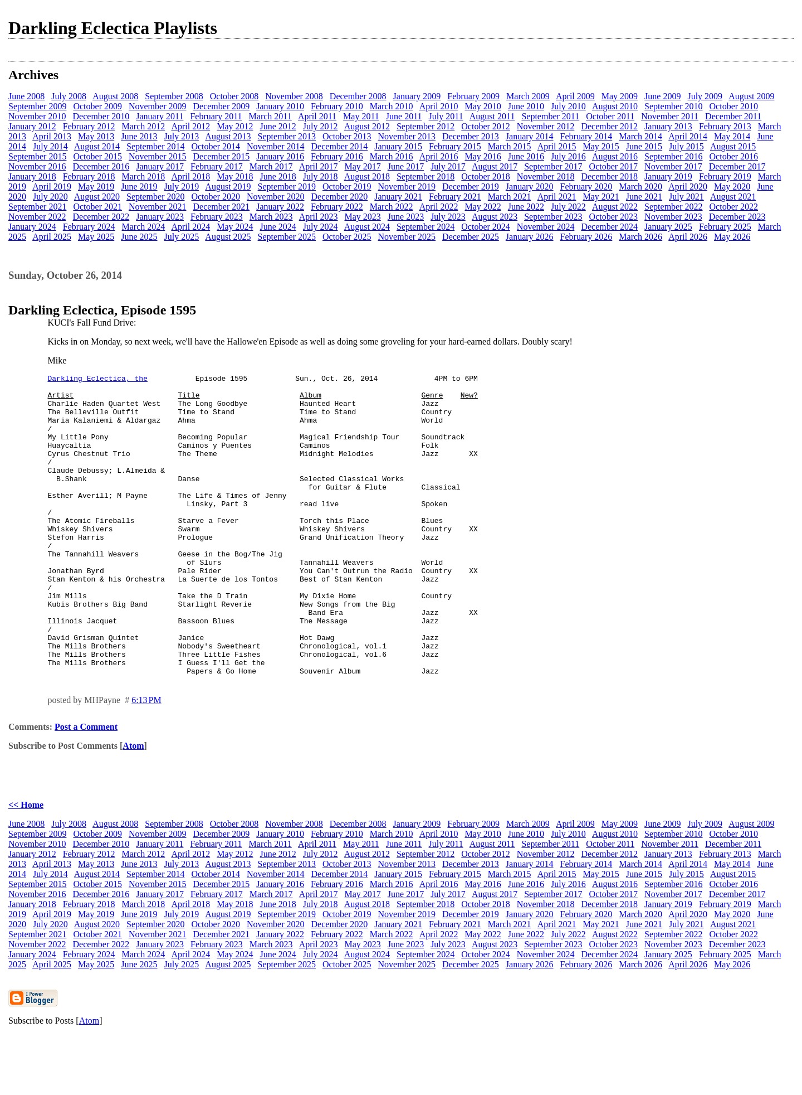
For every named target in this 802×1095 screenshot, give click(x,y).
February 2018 (89, 176)
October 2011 (610, 116)
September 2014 (155, 146)
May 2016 (482, 156)
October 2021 (97, 206)
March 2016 (391, 156)
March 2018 (143, 176)
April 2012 (190, 126)
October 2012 (485, 126)
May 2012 (235, 126)
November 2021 (158, 206)
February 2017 (216, 166)
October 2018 (485, 176)
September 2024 (425, 226)
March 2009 (528, 96)
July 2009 (704, 96)
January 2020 (530, 186)
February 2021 (455, 196)
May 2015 (601, 146)
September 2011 (550, 116)
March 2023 (271, 216)
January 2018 (32, 176)
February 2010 (337, 106)
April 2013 (51, 136)
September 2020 (155, 196)
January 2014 (530, 136)
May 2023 (362, 216)
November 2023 (673, 216)
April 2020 (687, 186)
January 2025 (668, 226)
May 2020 (732, 186)
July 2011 (446, 116)
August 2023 (494, 216)
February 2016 (337, 156)
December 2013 (470, 136)
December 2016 (101, 166)
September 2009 (37, 106)
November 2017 (673, 166)
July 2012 (320, 126)
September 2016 (673, 156)
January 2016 (280, 156)
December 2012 (609, 126)
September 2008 (174, 96)
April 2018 (190, 176)
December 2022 (101, 216)
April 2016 (438, 156)
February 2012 (89, 126)
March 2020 (640, 186)
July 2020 (50, 196)
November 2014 (276, 146)
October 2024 (485, 226)
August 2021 (733, 196)
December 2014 (339, 146)
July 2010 (568, 106)
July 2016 (568, 156)
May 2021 (601, 196)
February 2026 (586, 236)
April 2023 (318, 216)
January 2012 (32, 126)
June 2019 (139, 186)
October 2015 (97, 156)
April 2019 (51, 186)
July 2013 (181, 136)
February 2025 (725, 226)
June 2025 (139, 236)
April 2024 (190, 226)
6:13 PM (146, 760)
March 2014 (640, 136)
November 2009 (158, 106)
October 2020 (215, 196)
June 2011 (404, 116)
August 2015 (733, 146)
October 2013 (346, 136)
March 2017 (271, 166)
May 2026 (732, 236)
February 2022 (337, 206)
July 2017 (448, 166)
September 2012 (425, 126)
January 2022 (280, 206)
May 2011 (361, 116)
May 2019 (96, 186)
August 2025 (228, 236)
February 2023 (216, 216)
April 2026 (687, 236)
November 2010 (37, 116)
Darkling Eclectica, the (98, 380)
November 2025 (407, 236)
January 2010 (280, 106)
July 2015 (686, 146)
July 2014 (50, 146)
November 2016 (37, 166)
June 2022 (526, 206)
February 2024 (89, 226)
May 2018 (235, 176)
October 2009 (97, 106)
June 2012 (278, 126)
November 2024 (546, 226)
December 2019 (470, 186)
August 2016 (615, 156)
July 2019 (181, 186)
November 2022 (37, 216)
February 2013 (725, 126)
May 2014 (732, 136)
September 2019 (287, 186)
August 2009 (751, 96)
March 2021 (509, 196)
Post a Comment (86, 787)
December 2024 (609, 226)
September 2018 (425, 176)
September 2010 (673, 106)
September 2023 (553, 216)
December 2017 (737, 166)
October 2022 (734, 206)
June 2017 (406, 166)
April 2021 (556, 196)
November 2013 (407, 136)
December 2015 (221, 156)
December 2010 (101, 116)
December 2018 (609, 176)
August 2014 (97, 146)
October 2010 (734, 106)
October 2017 (613, 166)
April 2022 (438, 206)
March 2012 (143, 126)
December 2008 (358, 96)
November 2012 (546, 126)
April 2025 (51, 236)
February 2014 (586, 136)
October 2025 (346, 236)
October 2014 (215, 146)
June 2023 (406, 216)
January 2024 (32, 226)
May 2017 (362, 166)
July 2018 (320, 176)
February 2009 (473, 96)
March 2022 (391, 206)
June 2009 (662, 96)
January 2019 (668, 176)
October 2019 (346, 186)
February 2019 (725, 176)
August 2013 (228, 136)
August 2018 (367, 176)
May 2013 (96, 136)
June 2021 (644, 196)
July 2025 (181, 236)
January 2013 (668, 126)
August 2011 (492, 116)
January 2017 (160, 166)
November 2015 (158, 156)
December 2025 (470, 236)
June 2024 (278, 226)
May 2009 (620, 96)
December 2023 (737, 216)
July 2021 (686, 196)
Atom (133, 806)
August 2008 (115, 96)
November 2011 (669, 116)
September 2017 (553, 166)
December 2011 (733, 116)
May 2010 (482, 106)
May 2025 (96, 236)
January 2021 (398, 196)
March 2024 (143, 226)
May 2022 (482, 206)
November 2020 (276, 196)
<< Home (25, 865)
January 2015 (398, 146)
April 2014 (687, 136)
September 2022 (673, 206)
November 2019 (407, 186)
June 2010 (526, 106)
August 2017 (494, 166)
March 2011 (270, 116)
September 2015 (37, 156)
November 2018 (546, 176)
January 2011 (159, 116)
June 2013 (139, 136)
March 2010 (391, 106)
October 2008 (234, 96)
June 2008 (26, 96)
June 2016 (526, 156)
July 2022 (568, 206)
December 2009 (221, 106)
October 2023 (613, 216)
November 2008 (294, 96)
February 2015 (455, 146)
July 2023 (448, 216)
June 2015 (644, 146)
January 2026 (530, 236)
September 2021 (37, 206)
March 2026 (640, 236)
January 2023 (160, 216)
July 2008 (68, 96)
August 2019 (228, 186)
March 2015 (509, 146)
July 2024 (320, 226)
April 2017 (318, 166)
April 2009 (575, 96)
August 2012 (367, 126)
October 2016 (734, 156)
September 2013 (287, 136)
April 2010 (438, 106)
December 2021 (221, 206)
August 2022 (615, 206)
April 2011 (317, 116)
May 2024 (235, 226)
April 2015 (556, 146)
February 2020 (586, 186)
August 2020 (97, 196)
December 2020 (339, 196)
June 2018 (278, 176)
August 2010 (615, 106)
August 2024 (367, 226)
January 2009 (417, 96)
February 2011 (216, 116)
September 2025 (287, 236)
